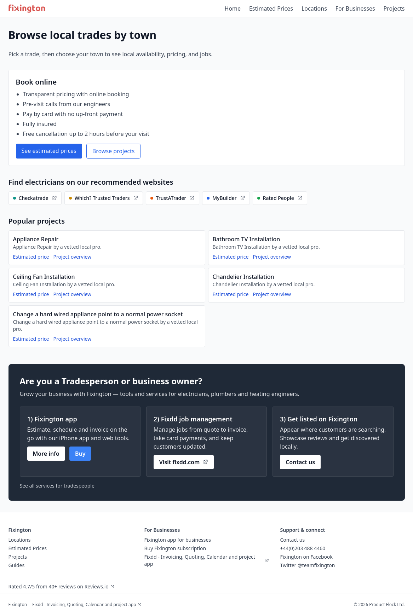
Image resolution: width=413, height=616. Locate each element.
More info (46, 453)
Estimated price (31, 256)
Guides (16, 565)
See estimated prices (49, 151)
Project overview (72, 256)
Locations (314, 8)
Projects (394, 8)
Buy (80, 453)
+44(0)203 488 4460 (303, 548)
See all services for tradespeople (57, 485)
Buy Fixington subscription (175, 548)
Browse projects (113, 151)
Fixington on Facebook (306, 556)
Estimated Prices (271, 8)
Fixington (17, 604)
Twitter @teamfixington (307, 565)
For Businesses (355, 8)
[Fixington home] (27, 8)
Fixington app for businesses (177, 539)
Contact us (300, 462)
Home (232, 8)
